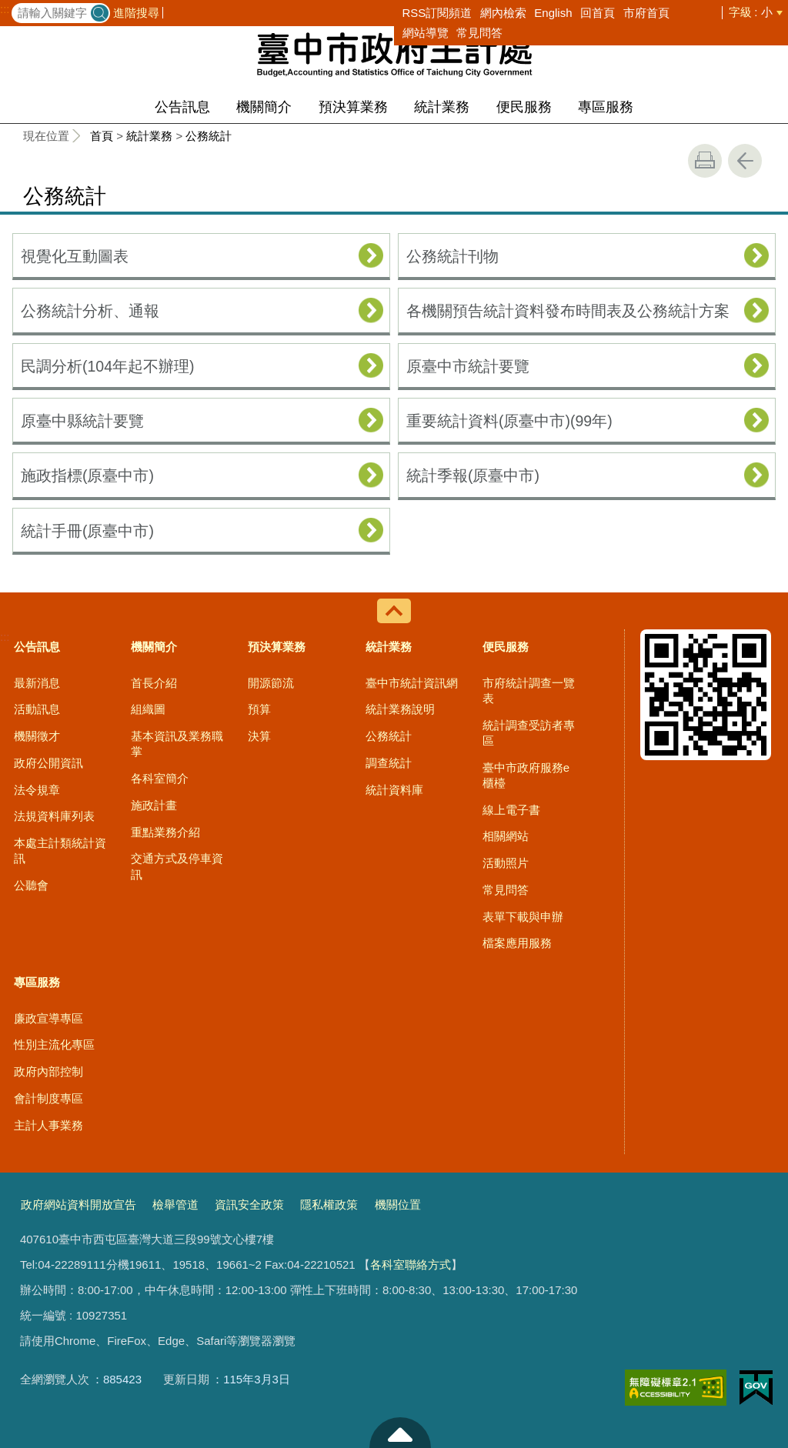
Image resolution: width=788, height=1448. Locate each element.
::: (5, 9)
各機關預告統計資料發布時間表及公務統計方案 (568, 310)
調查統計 (389, 762)
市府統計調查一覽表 (528, 690)
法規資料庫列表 (54, 815)
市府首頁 (646, 12)
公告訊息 (182, 107)
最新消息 (37, 682)
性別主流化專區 (54, 1044)
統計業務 (441, 107)
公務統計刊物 (452, 256)
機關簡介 (264, 107)
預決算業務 (353, 107)
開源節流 (271, 682)
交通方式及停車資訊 (177, 866)
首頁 (101, 135)
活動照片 (505, 862)
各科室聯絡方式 (410, 1264)
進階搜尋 (136, 12)
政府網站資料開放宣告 (78, 1204)
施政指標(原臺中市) (87, 475)
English (553, 12)
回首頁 (597, 12)
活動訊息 (37, 709)
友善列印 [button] (705, 161)
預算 (259, 709)
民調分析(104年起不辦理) (108, 366)
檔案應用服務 (517, 942)
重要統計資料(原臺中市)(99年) (509, 420)
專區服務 (605, 107)
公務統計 (208, 135)
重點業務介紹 (165, 832)
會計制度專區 (48, 1098)
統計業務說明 (400, 709)
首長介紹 (154, 682)
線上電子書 (511, 809)
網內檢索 (503, 12)
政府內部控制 (48, 1071)
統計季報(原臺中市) (472, 475)
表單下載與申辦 (522, 916)
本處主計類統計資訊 (60, 850)
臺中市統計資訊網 (412, 682)
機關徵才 (37, 735)
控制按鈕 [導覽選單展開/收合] (394, 611)
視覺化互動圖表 (75, 256)
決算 (259, 735)
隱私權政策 (329, 1204)
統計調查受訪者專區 (528, 733)
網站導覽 (425, 32)
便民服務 (524, 107)
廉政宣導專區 (48, 1018)
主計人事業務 (48, 1125)
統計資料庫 (394, 789)
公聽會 (31, 885)
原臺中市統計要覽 (467, 366)
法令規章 (37, 789)
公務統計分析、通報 (90, 310)
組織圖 (148, 709)
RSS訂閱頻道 (437, 12)
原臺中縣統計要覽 (82, 420)
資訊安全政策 (249, 1204)
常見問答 (479, 32)
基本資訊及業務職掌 (177, 743)
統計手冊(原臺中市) (87, 530)
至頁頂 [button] (400, 1432)
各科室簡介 (160, 778)
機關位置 (398, 1204)
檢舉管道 (175, 1204)
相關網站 (505, 835)
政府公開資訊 (48, 762)
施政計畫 (154, 805)
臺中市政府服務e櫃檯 (525, 775)
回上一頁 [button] (745, 161)
